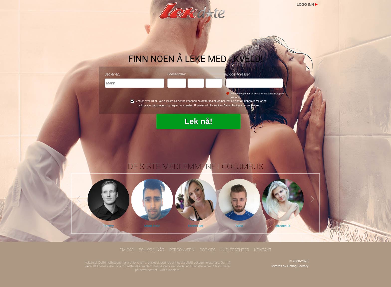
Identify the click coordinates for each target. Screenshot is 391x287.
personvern (159, 105)
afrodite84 (282, 226)
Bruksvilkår (152, 250)
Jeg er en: (112, 74)
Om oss (126, 250)
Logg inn (305, 4)
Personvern (182, 250)
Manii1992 (152, 226)
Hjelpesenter (234, 250)
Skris (239, 226)
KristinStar (195, 226)
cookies (188, 105)
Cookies (207, 250)
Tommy (108, 226)
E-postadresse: (238, 74)
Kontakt (263, 250)
